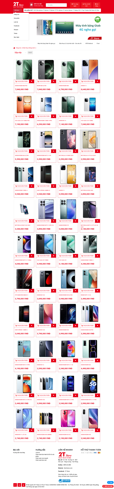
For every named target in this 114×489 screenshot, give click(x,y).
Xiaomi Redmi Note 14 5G (44, 155)
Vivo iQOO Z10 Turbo (87, 120)
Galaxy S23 (77, 10)
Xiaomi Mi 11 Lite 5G (20, 434)
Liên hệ (16, 22)
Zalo (111, 482)
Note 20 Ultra (95, 10)
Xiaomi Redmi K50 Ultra (65, 295)
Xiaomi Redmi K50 (64, 330)
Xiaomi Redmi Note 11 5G (66, 365)
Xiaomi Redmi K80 (64, 85)
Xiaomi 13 (61, 190)
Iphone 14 (47, 10)
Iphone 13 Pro (55, 10)
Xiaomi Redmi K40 (86, 434)
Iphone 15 (41, 10)
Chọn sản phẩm (22, 81)
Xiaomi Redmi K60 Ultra (21, 155)
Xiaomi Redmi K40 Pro (87, 330)
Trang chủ (16, 14)
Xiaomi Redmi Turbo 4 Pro (44, 120)
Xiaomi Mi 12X (41, 330)
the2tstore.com (68, 468)
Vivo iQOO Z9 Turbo (42, 260)
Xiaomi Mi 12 (40, 365)
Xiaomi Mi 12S (41, 295)
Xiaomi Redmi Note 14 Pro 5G (45, 225)
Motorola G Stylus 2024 (88, 155)
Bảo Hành (16, 37)
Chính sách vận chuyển (42, 458)
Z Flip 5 (83, 10)
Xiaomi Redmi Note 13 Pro (22, 365)
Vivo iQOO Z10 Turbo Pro (22, 120)
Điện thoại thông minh (29, 48)
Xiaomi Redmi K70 (64, 225)
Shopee (16, 29)
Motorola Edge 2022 (87, 190)
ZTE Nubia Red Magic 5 (21, 295)
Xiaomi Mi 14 (62, 120)
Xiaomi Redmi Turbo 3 (87, 260)
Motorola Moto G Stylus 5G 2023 (89, 226)
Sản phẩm (16, 18)
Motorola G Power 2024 (66, 155)
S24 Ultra (36, 10)
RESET (30, 52)
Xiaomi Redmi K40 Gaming (44, 434)
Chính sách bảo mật (41, 460)
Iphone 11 (71, 10)
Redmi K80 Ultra (41, 85)
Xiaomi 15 (83, 85)
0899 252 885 (108, 486)
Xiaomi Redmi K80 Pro (21, 85)
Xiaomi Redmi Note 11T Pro (89, 399)
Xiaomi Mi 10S (41, 399)
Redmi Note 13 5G (86, 295)
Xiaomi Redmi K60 (86, 365)
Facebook (16, 26)
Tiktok (15, 33)
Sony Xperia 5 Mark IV (43, 190)
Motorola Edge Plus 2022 (22, 225)
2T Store (67, 471)
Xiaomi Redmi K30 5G (64, 434)
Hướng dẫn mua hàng (19, 452)
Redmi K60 (88, 10)
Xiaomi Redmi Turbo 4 (21, 190)
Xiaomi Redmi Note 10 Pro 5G (23, 399)
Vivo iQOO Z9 (62, 260)
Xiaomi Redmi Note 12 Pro (66, 399)
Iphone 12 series (63, 10)
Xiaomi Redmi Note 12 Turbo (23, 260)
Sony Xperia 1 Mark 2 (21, 330)
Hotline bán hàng (38, 6)
